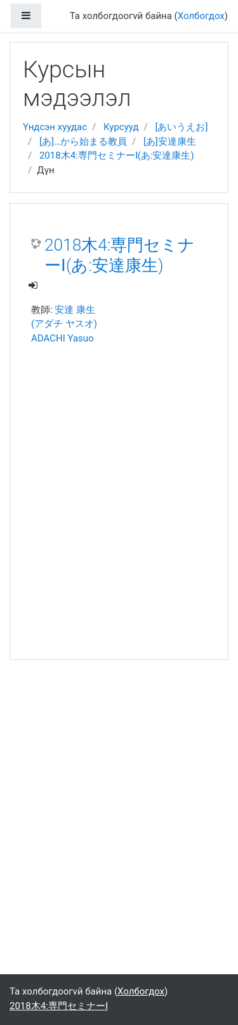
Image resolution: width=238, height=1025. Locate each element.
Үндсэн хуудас (55, 127)
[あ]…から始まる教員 (83, 141)
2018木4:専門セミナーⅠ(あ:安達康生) (116, 155)
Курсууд (121, 127)
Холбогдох (201, 16)
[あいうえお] (181, 127)
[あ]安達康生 (169, 141)
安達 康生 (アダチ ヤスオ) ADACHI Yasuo (64, 324)
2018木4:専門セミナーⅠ (59, 1006)
